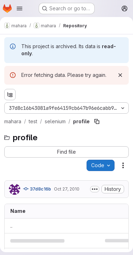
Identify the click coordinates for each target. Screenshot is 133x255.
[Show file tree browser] (10, 94)
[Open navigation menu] (19, 8)
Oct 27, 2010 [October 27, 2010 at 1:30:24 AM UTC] (66, 189)
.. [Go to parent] (11, 226)
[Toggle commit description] (94, 189)
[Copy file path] (96, 121)
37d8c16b (37, 189)
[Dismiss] (120, 75)
